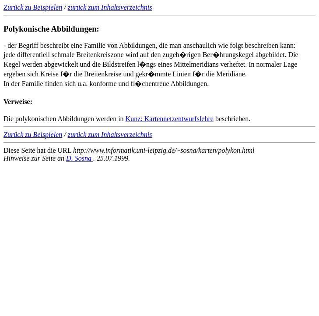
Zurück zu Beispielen (33, 7)
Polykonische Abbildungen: (51, 28)
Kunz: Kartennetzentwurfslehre (170, 118)
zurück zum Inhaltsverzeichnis (110, 7)
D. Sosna (79, 158)
